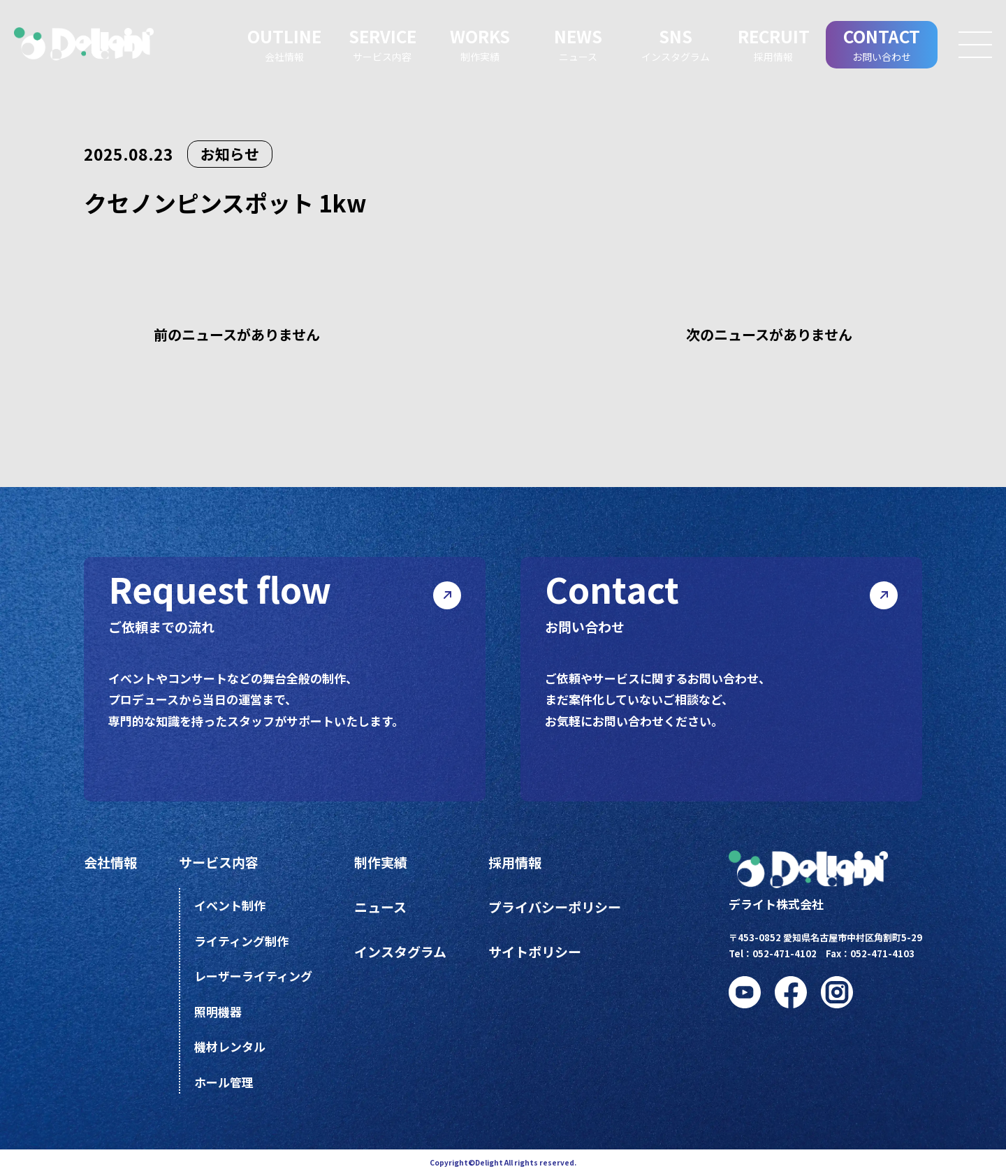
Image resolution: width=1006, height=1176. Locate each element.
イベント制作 (229, 905)
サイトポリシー (534, 951)
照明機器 (218, 1011)
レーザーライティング (253, 976)
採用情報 (514, 861)
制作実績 (380, 861)
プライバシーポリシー (554, 906)
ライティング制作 (241, 941)
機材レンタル (229, 1046)
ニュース (380, 906)
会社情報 (110, 861)
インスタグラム (400, 951)
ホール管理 (224, 1082)
